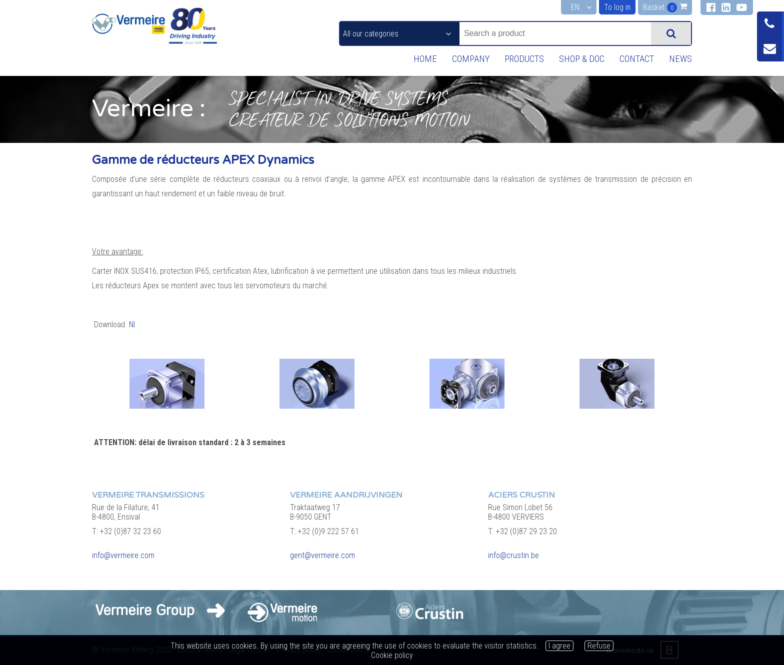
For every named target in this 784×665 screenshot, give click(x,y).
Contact (634, 58)
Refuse (599, 646)
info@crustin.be (513, 555)
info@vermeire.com (123, 555)
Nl (132, 324)
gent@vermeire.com (322, 555)
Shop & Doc (577, 58)
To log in (616, 7)
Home (414, 58)
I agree (559, 646)
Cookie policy (392, 655)
